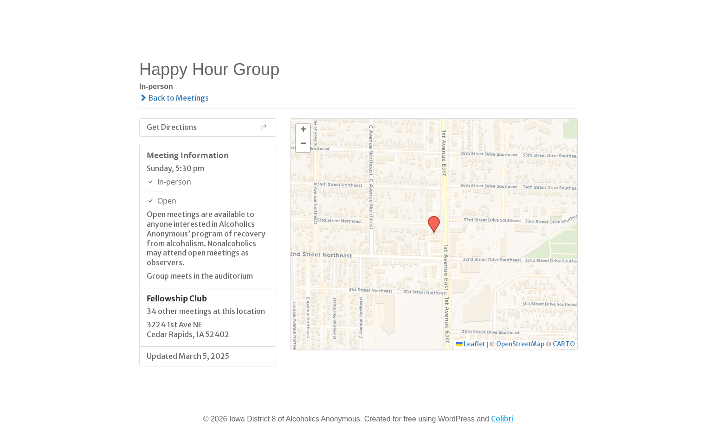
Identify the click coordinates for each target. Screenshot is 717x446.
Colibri (502, 418)
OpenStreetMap (520, 344)
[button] (430, 219)
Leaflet (470, 344)
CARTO (564, 344)
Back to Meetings (174, 97)
